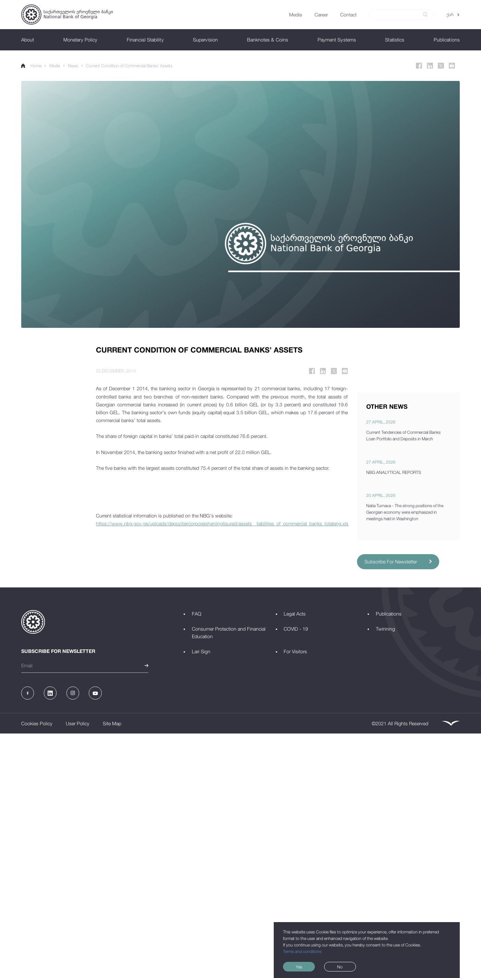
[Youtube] (95, 693)
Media (54, 65)
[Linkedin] (430, 66)
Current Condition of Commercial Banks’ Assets (129, 65)
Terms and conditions (302, 951)
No (340, 966)
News (73, 65)
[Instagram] (72, 693)
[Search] (398, 15)
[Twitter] (441, 66)
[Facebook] (419, 66)
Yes (299, 966)
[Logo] (67, 14)
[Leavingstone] (451, 723)
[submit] (425, 14)
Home (31, 65)
